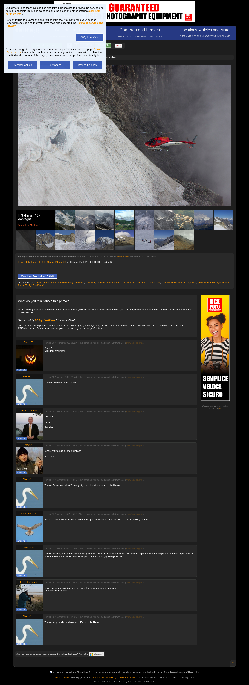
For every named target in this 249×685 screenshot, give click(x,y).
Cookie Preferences (127, 677)
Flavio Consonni (138, 282)
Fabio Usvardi (104, 282)
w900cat (39, 285)
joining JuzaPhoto (45, 320)
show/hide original (134, 343)
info (220, 409)
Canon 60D (23, 262)
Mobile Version (62, 677)
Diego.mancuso (76, 282)
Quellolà (202, 282)
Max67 (28, 445)
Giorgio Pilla (154, 282)
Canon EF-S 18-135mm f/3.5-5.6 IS (48, 262)
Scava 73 (22, 285)
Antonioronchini (59, 282)
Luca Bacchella (169, 282)
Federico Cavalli (120, 282)
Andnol (46, 282)
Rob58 (225, 282)
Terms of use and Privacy (104, 677)
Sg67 (31, 285)
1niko (38, 282)
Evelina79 (90, 282)
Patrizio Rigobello (187, 282)
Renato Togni (214, 282)
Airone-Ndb (123, 256)
